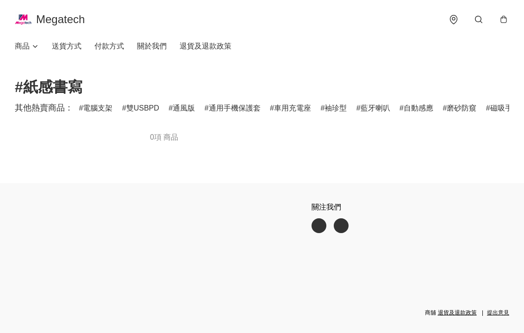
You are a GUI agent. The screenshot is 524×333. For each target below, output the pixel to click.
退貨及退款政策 (205, 46)
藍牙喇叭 (375, 108)
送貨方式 (66, 46)
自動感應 (418, 108)
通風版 (184, 108)
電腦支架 (97, 108)
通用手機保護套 (235, 108)
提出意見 (498, 312)
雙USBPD (142, 108)
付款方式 (109, 46)
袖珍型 (335, 108)
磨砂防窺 (461, 108)
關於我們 (152, 46)
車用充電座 (292, 108)
